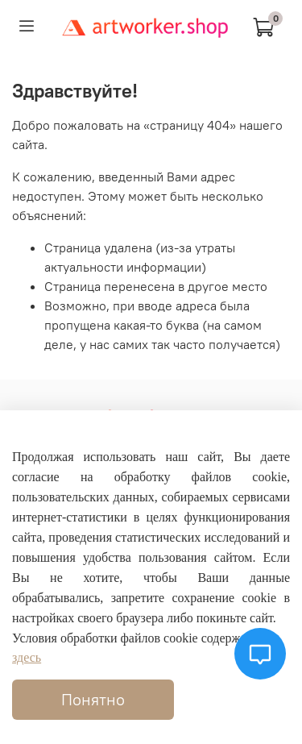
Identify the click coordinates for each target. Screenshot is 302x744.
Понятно (93, 699)
